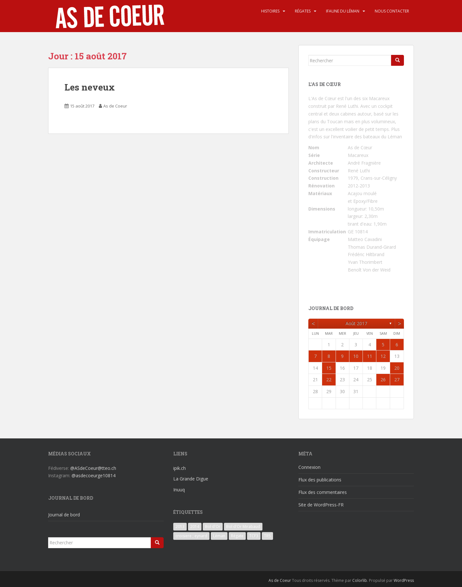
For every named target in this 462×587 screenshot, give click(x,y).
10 (355, 356)
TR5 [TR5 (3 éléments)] (267, 536)
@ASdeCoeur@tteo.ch (93, 468)
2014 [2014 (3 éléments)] (194, 526)
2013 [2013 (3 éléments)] (179, 526)
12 (383, 356)
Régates (303, 11)
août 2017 (356, 323)
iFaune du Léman (342, 11)
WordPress (404, 580)
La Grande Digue (190, 479)
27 (396, 379)
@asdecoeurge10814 (94, 475)
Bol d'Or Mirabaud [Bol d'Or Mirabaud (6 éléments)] (243, 526)
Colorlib (359, 580)
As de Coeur (115, 106)
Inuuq (179, 490)
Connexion (309, 467)
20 (396, 368)
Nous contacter (392, 11)
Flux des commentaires (322, 492)
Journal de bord (64, 515)
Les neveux (89, 87)
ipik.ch (179, 468)
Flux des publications (319, 480)
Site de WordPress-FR (321, 505)
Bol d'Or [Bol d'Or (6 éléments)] (212, 526)
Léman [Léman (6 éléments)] (219, 536)
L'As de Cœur (322, 98)
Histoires (270, 11)
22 (328, 379)
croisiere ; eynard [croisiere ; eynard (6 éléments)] (191, 536)
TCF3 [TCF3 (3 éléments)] (253, 536)
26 (383, 379)
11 (369, 356)
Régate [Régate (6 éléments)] (237, 536)
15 (328, 368)
